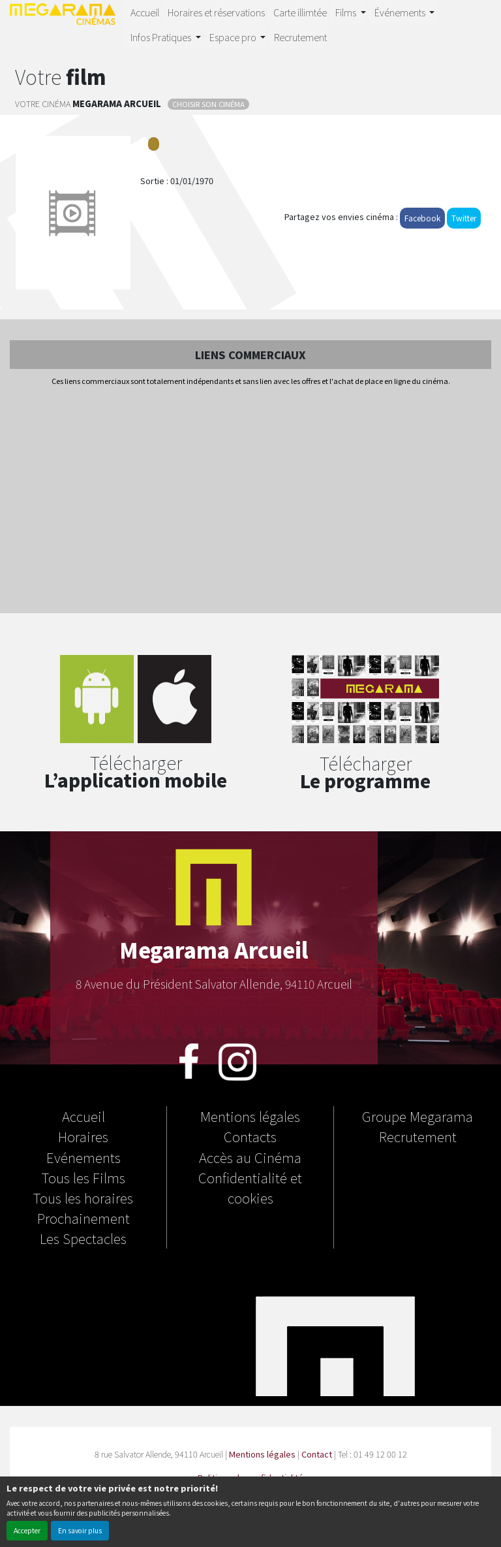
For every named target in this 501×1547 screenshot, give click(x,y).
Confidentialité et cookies (250, 1187)
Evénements (83, 1157)
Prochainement (83, 1218)
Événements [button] (400, 12)
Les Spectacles (83, 1238)
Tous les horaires (83, 1197)
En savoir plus (80, 1530)
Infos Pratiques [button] (161, 37)
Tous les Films (83, 1177)
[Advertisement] (250, 500)
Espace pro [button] (233, 37)
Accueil (144, 12)
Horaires (83, 1136)
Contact (316, 1454)
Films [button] (346, 12)
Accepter (27, 1530)
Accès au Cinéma (250, 1157)
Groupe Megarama (417, 1116)
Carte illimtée (300, 12)
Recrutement (300, 37)
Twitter (463, 217)
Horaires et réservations (216, 12)
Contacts (250, 1136)
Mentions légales (250, 1116)
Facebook (422, 217)
